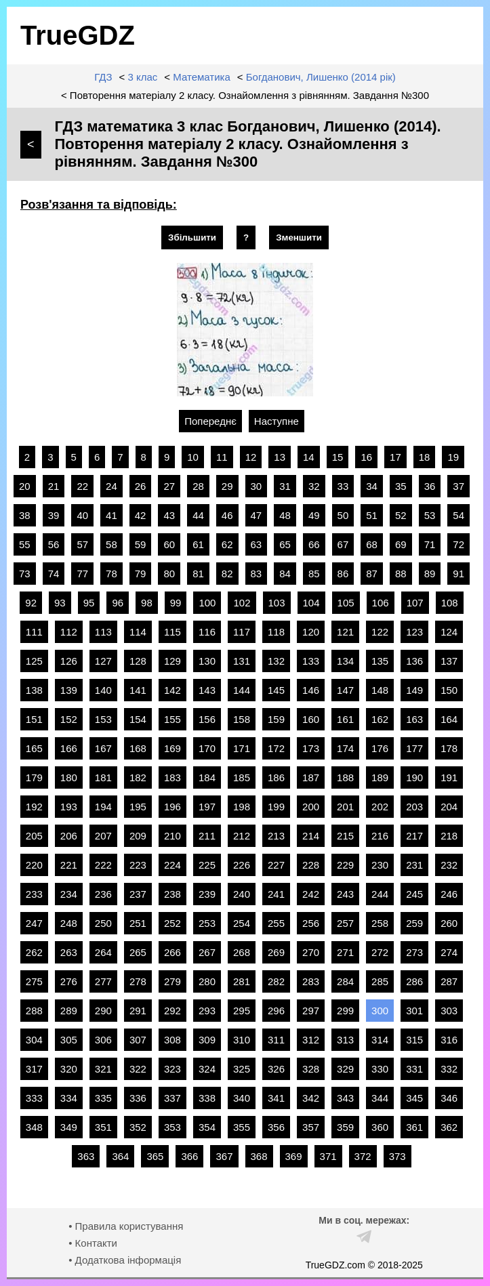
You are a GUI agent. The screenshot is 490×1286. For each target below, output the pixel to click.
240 (241, 894)
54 (458, 515)
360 (379, 1127)
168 (137, 748)
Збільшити (192, 237)
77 (82, 573)
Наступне (276, 421)
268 (241, 952)
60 (169, 544)
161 (345, 719)
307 (137, 1039)
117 (241, 632)
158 (241, 719)
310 (241, 1039)
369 (293, 1156)
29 (227, 486)
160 (310, 719)
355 (241, 1127)
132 (276, 661)
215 (345, 836)
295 (241, 1010)
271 (345, 952)
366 (189, 1156)
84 (285, 573)
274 (449, 952)
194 (103, 806)
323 (172, 1069)
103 (276, 602)
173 (310, 748)
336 (137, 1098)
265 (137, 952)
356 (276, 1127)
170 (207, 748)
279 (172, 981)
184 (207, 777)
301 (414, 1010)
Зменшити (299, 237)
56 (54, 544)
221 (68, 865)
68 (371, 544)
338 (207, 1098)
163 (414, 719)
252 (172, 923)
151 (34, 719)
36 (430, 486)
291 (137, 1010)
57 (82, 544)
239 (207, 894)
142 (172, 690)
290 (103, 1010)
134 (345, 661)
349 (68, 1127)
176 (379, 748)
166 (68, 748)
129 (172, 661)
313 (345, 1039)
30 (256, 486)
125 (34, 661)
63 (256, 544)
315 (414, 1039)
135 (379, 661)
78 (111, 573)
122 (379, 632)
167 (103, 748)
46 (227, 515)
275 (34, 981)
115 (172, 632)
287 (449, 981)
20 (24, 486)
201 (345, 806)
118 (276, 632)
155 (172, 719)
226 (241, 865)
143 (207, 690)
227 (276, 865)
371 (328, 1156)
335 (103, 1098)
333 (34, 1098)
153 (103, 719)
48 (285, 515)
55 (24, 544)
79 (140, 573)
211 (207, 836)
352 (137, 1127)
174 (345, 748)
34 (371, 486)
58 (111, 544)
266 (172, 952)
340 (241, 1098)
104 (311, 602)
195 (137, 806)
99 (176, 602)
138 (34, 690)
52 (401, 515)
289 (68, 1010)
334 (68, 1098)
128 (137, 661)
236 (103, 894)
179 (34, 777)
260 (449, 923)
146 (310, 690)
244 (379, 894)
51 (371, 515)
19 (453, 457)
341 (276, 1098)
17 (395, 457)
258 (379, 923)
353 (172, 1127)
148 (379, 690)
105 (346, 602)
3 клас (142, 77)
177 (414, 748)
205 (34, 836)
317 (34, 1069)
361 (414, 1127)
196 (172, 806)
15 (338, 457)
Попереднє (210, 421)
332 (449, 1069)
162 (379, 719)
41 (111, 515)
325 (241, 1069)
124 (449, 632)
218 (449, 836)
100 (207, 602)
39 (54, 515)
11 (222, 457)
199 (276, 806)
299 (345, 1010)
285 (379, 981)
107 (415, 602)
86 (343, 573)
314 (379, 1039)
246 (449, 894)
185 (241, 777)
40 (82, 515)
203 (414, 806)
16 (366, 457)
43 (169, 515)
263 (68, 952)
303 (449, 1010)
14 (308, 457)
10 (193, 457)
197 (207, 806)
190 (414, 777)
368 (259, 1156)
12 (251, 457)
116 (207, 632)
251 (137, 923)
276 (68, 981)
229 (345, 865)
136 (414, 661)
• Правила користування (125, 1226)
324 (207, 1069)
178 (449, 748)
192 (34, 806)
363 (85, 1156)
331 (414, 1069)
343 (345, 1098)
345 (414, 1098)
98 (146, 602)
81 (198, 573)
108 (449, 602)
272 (379, 952)
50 (343, 515)
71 (430, 544)
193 (68, 806)
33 (343, 486)
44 (198, 515)
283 (310, 981)
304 (34, 1039)
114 (137, 632)
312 (310, 1039)
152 (68, 719)
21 (54, 486)
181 (103, 777)
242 (310, 894)
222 (103, 865)
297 (310, 1010)
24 (111, 486)
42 (140, 515)
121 (345, 632)
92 (31, 602)
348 (34, 1127)
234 (68, 894)
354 (207, 1127)
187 (310, 777)
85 (314, 573)
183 (172, 777)
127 (103, 661)
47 (256, 515)
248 (68, 923)
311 (276, 1039)
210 (172, 836)
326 (276, 1069)
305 (68, 1039)
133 (310, 661)
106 (380, 602)
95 (89, 602)
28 (198, 486)
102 (241, 602)
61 (198, 544)
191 (449, 777)
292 (172, 1010)
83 (256, 573)
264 (103, 952)
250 (103, 923)
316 (449, 1039)
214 (310, 836)
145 (276, 690)
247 (34, 923)
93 (60, 602)
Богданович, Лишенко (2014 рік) (321, 77)
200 (310, 806)
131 (241, 661)
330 (379, 1069)
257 (345, 923)
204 (449, 806)
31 (285, 486)
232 (449, 865)
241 (276, 894)
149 (414, 690)
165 (34, 748)
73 (24, 573)
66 (314, 544)
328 (310, 1069)
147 (345, 690)
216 (379, 836)
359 (345, 1127)
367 (224, 1156)
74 (54, 573)
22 (82, 486)
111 (34, 632)
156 (207, 719)
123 (414, 632)
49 (314, 515)
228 (310, 865)
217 (414, 836)
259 (414, 923)
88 (401, 573)
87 (371, 573)
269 (276, 952)
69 (401, 544)
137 (449, 661)
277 (103, 981)
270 (310, 952)
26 (140, 486)
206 (68, 836)
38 (24, 515)
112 (68, 632)
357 (310, 1127)
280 (207, 981)
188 (345, 777)
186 (276, 777)
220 (34, 865)
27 (169, 486)
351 (103, 1127)
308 (172, 1039)
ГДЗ (103, 77)
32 (314, 486)
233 (34, 894)
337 (172, 1098)
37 (458, 486)
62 (227, 544)
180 (68, 777)
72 (458, 544)
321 (103, 1069)
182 (137, 777)
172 (276, 748)
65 (285, 544)
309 (207, 1039)
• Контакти (92, 1243)
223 (137, 865)
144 (241, 690)
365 (154, 1156)
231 (414, 865)
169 (172, 748)
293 (207, 1010)
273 (414, 952)
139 (68, 690)
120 (310, 632)
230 (379, 865)
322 (137, 1069)
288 (34, 1010)
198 (241, 806)
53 (430, 515)
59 (140, 544)
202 (379, 806)
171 (241, 748)
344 (379, 1098)
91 (458, 573)
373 (397, 1156)
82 (227, 573)
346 (449, 1098)
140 (103, 690)
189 (379, 777)
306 (103, 1039)
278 (137, 981)
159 (276, 719)
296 (276, 1010)
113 (103, 632)
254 (241, 923)
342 (310, 1098)
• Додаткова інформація (124, 1260)
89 (430, 573)
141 (137, 690)
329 (345, 1069)
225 (207, 865)
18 (424, 457)
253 (207, 923)
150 (449, 690)
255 (276, 923)
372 (362, 1156)
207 (103, 836)
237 (137, 894)
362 (449, 1127)
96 (117, 602)
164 (449, 719)
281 (241, 981)
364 (120, 1156)
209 (137, 836)
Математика (201, 77)
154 (137, 719)
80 (169, 573)
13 (279, 457)
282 (276, 981)
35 (401, 486)
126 (68, 661)
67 (343, 544)
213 (276, 836)
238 (172, 894)
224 (172, 865)
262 (34, 952)
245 (414, 894)
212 (241, 836)
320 (68, 1069)
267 (207, 952)
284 (345, 981)
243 (345, 894)
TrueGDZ (77, 35)
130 (207, 661)
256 (310, 923)
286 (414, 981)
